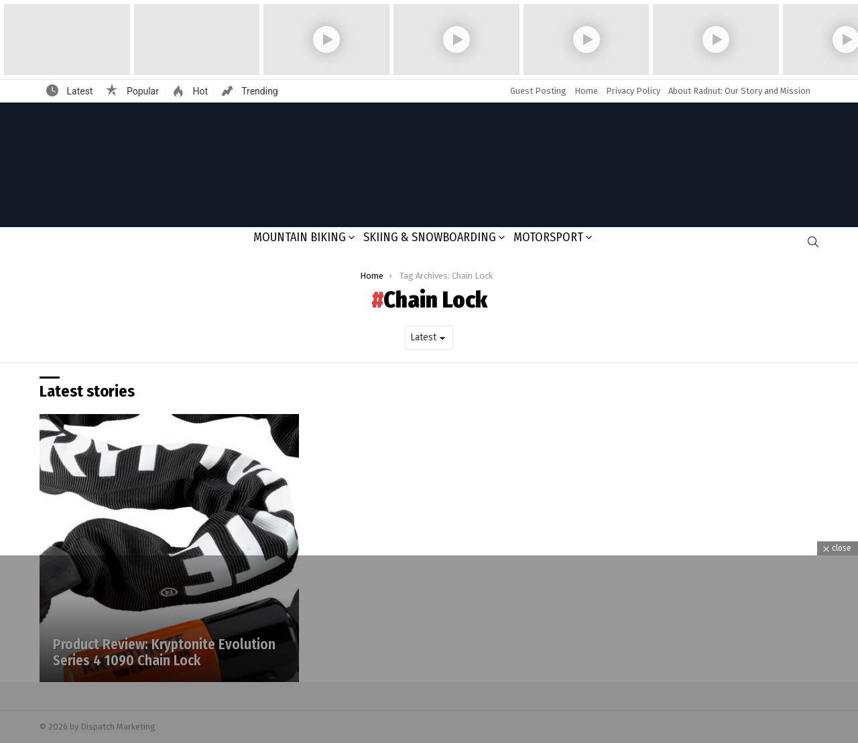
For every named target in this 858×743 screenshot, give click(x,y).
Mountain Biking (299, 237)
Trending (258, 91)
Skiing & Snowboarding (429, 237)
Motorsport (548, 237)
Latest (78, 91)
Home (586, 91)
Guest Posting (538, 91)
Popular (141, 91)
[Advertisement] (429, 649)
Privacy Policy (633, 91)
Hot (199, 91)
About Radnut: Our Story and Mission (739, 91)
